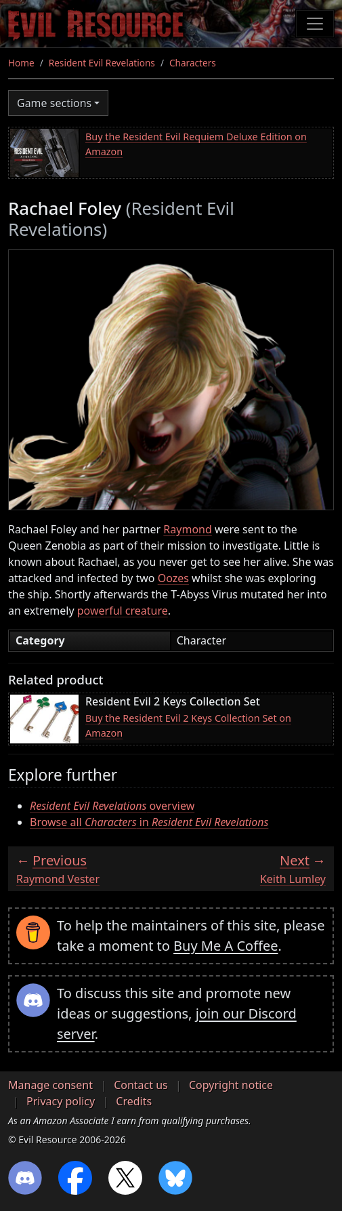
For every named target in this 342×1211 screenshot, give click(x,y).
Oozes (173, 578)
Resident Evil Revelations (102, 62)
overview (112, 805)
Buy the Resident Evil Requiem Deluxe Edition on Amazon (196, 144)
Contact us (141, 1084)
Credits (134, 1101)
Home (21, 62)
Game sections (54, 103)
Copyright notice (231, 1084)
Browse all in (149, 822)
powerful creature (122, 610)
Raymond (187, 529)
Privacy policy (60, 1101)
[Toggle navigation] (315, 23)
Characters (192, 62)
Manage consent (50, 1084)
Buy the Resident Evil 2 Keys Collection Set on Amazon (188, 725)
